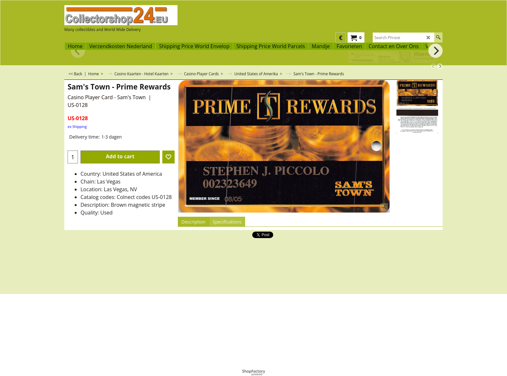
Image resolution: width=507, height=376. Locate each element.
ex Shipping (77, 126)
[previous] (433, 66)
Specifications (227, 222)
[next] (440, 66)
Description (193, 222)
